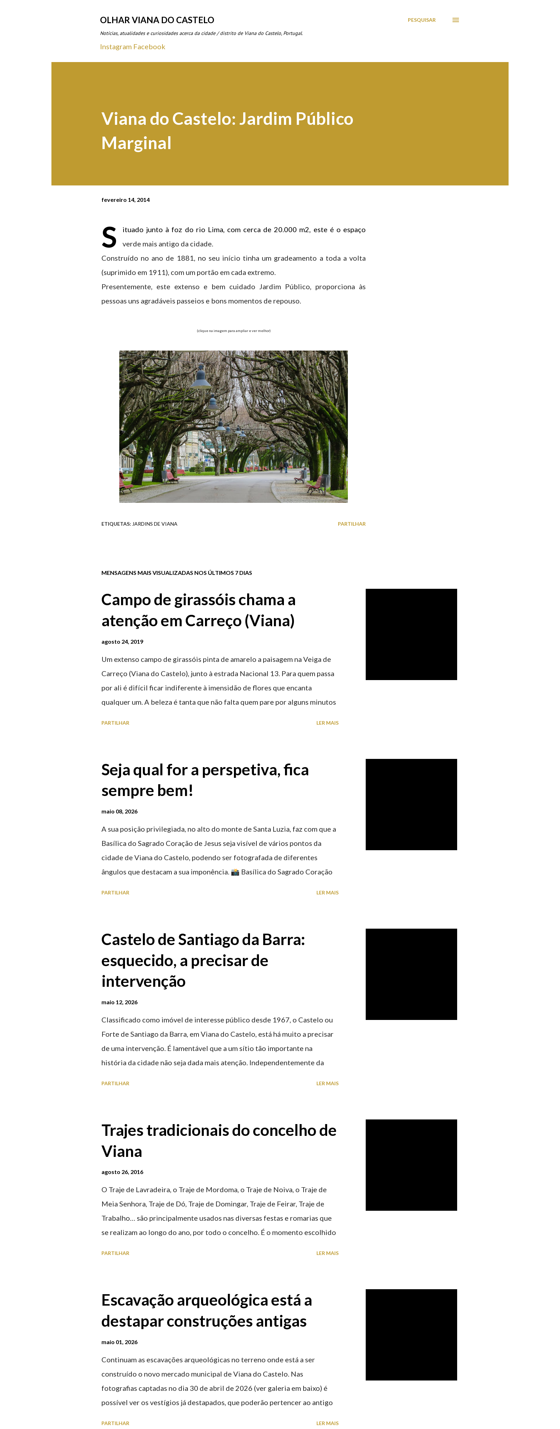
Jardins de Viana (155, 524)
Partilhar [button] (352, 524)
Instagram (116, 46)
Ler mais (327, 723)
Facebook (149, 46)
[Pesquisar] (422, 20)
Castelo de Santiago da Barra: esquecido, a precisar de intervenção (203, 960)
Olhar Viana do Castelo (157, 20)
